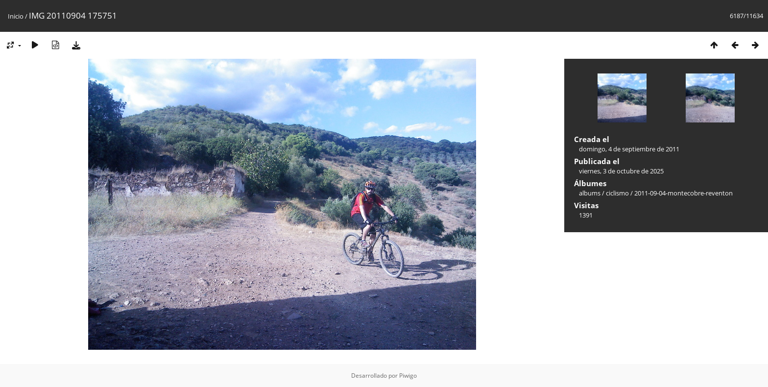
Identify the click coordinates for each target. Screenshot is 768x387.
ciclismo (617, 193)
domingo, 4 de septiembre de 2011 (629, 149)
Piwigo (408, 375)
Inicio (16, 16)
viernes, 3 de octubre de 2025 (621, 171)
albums (589, 193)
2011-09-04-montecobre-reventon (683, 193)
